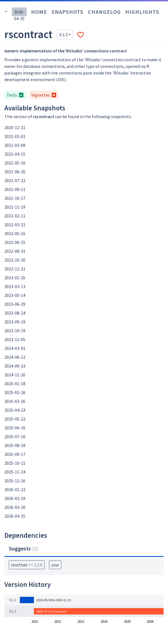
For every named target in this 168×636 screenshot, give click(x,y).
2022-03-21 (14, 224)
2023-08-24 (14, 313)
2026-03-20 (14, 507)
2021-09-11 (14, 189)
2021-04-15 (14, 154)
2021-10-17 (14, 198)
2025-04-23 (14, 410)
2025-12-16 (14, 480)
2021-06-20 (14, 171)
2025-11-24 (14, 472)
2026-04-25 (14, 516)
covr (55, 565)
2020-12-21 (14, 127)
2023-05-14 (14, 295)
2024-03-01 (14, 348)
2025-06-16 (14, 427)
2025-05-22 (14, 419)
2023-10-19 (14, 330)
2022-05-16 (14, 233)
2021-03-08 (14, 145)
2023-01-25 (14, 277)
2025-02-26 (14, 392)
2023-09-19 (14, 321)
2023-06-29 (14, 304)
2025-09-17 (14, 454)
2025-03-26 (14, 401)
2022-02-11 (14, 216)
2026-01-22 (14, 489)
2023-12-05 (14, 339)
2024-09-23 (14, 366)
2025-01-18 (14, 383)
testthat (26, 565)
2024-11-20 (14, 374)
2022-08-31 (14, 251)
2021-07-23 (14, 180)
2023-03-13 (14, 286)
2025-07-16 (14, 436)
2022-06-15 (14, 242)
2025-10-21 (14, 463)
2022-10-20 (14, 260)
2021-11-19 (14, 207)
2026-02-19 (14, 498)
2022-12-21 (14, 269)
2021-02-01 (14, 136)
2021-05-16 (14, 163)
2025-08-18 (14, 445)
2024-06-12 (14, 357)
